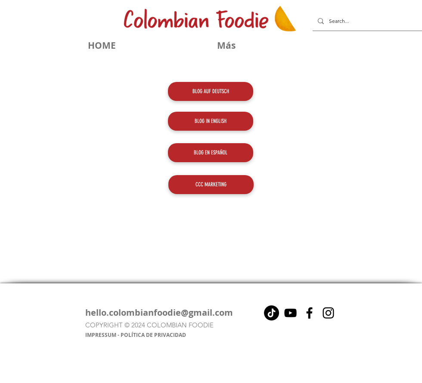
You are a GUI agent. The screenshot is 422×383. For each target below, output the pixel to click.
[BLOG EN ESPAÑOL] (210, 152)
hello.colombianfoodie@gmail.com (159, 312)
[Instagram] (328, 312)
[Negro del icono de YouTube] (290, 312)
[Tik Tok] (271, 312)
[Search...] (366, 21)
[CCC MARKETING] (211, 184)
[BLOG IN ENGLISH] (210, 121)
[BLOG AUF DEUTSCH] (210, 91)
